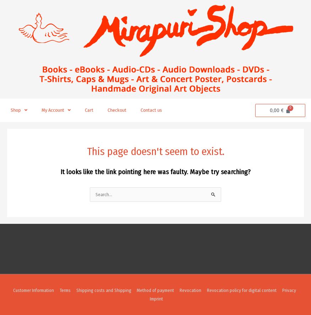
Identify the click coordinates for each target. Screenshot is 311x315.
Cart (89, 110)
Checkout (117, 110)
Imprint (156, 299)
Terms (64, 290)
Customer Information (33, 290)
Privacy (289, 290)
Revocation (190, 290)
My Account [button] (56, 110)
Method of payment (155, 290)
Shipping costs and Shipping (103, 290)
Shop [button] (19, 110)
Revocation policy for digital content (241, 290)
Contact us (151, 110)
